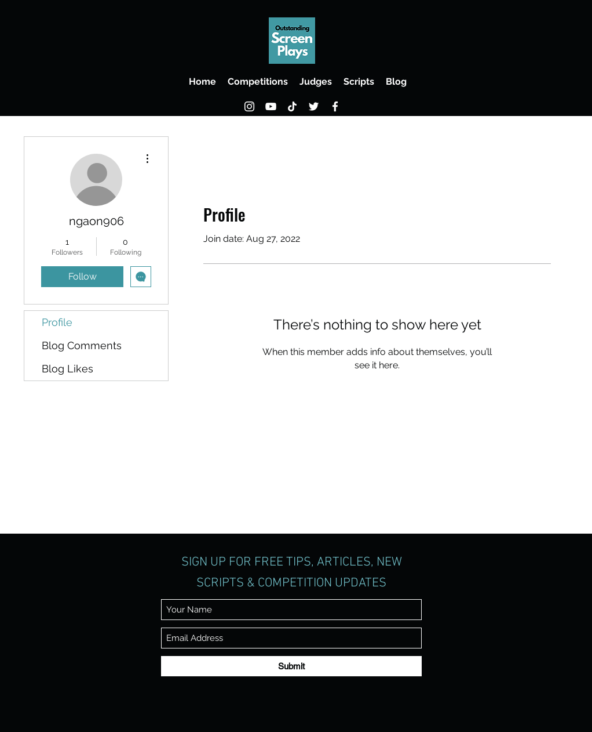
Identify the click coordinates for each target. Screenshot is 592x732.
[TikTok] (292, 106)
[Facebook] (335, 106)
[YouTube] (270, 106)
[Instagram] (249, 106)
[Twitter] (313, 106)
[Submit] (291, 666)
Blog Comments (82, 345)
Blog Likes (67, 369)
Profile (57, 322)
